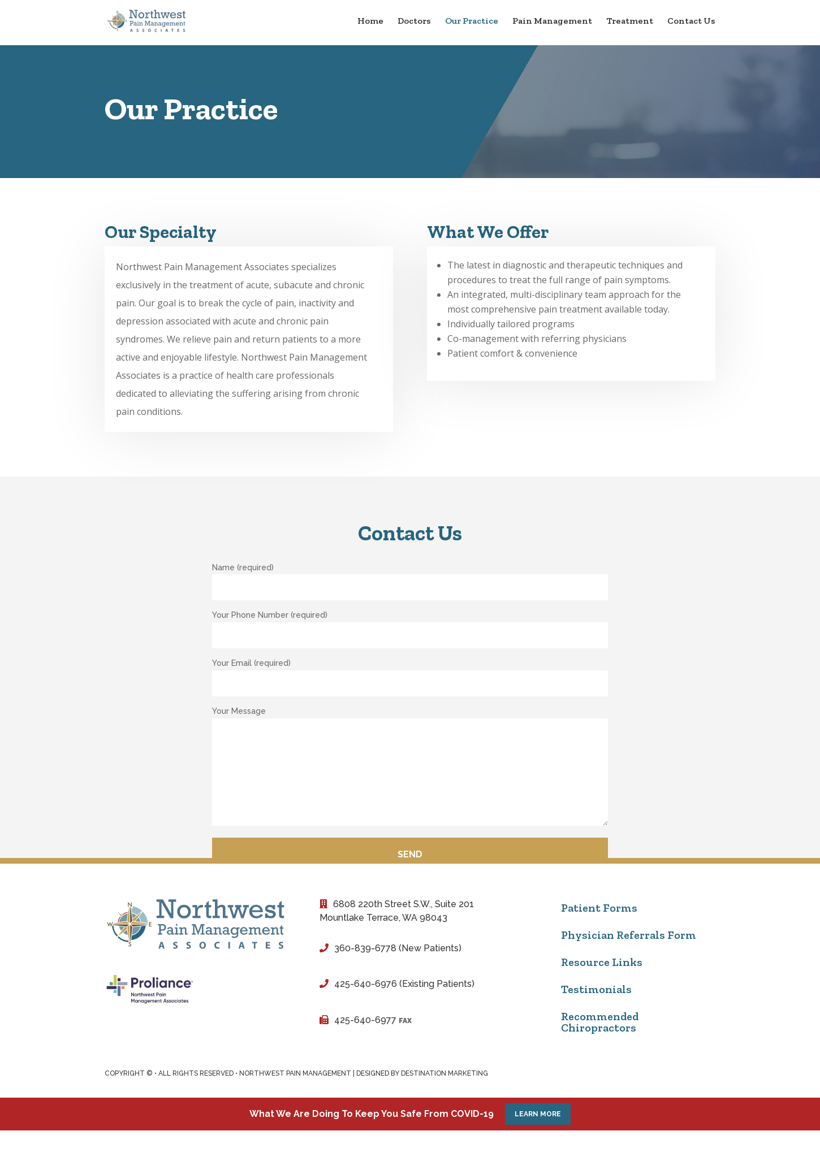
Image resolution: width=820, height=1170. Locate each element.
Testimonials (596, 989)
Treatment (629, 21)
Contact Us (691, 21)
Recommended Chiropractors (599, 1021)
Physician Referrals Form (628, 935)
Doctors (414, 21)
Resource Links (601, 962)
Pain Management (552, 21)
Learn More (538, 1114)
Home (370, 21)
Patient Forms (599, 908)
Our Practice (471, 21)
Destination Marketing (444, 1073)
